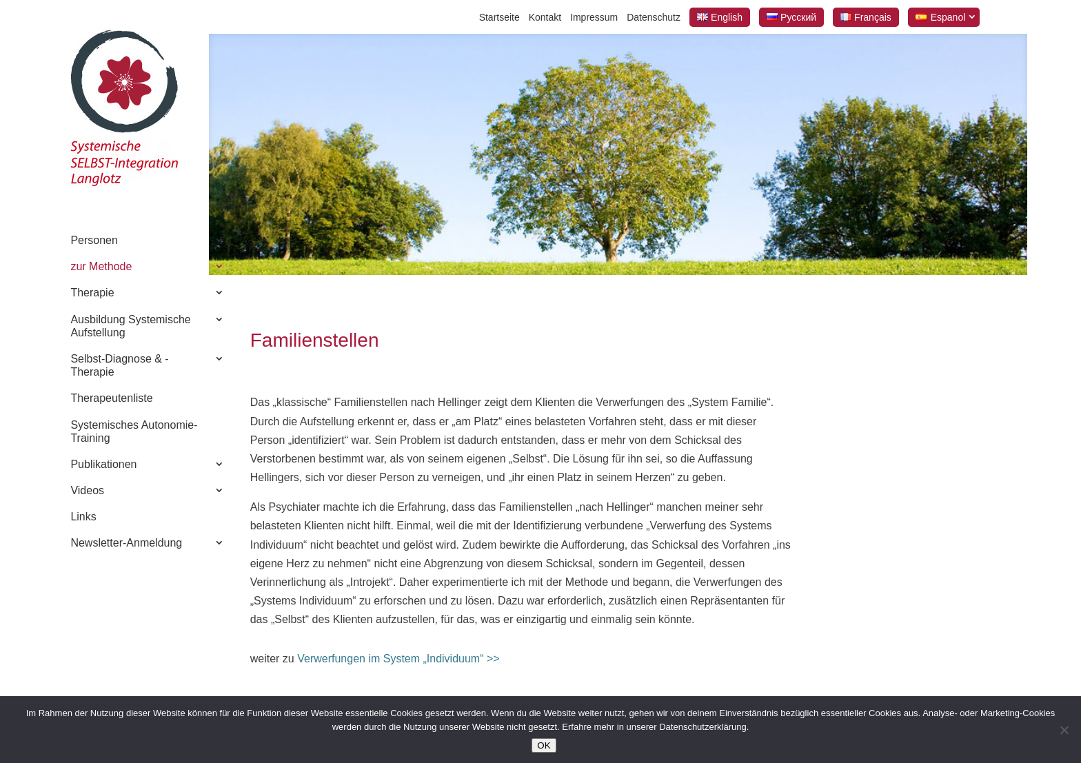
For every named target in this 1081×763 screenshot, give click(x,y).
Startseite (499, 17)
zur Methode (101, 266)
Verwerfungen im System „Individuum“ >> (397, 658)
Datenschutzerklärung (702, 727)
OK (543, 745)
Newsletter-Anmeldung (126, 543)
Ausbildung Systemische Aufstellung (130, 326)
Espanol (948, 17)
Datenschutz (653, 17)
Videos (87, 490)
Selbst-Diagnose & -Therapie (119, 365)
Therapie (92, 292)
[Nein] (1064, 730)
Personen (94, 240)
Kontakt (545, 17)
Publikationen (103, 464)
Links (83, 516)
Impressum (594, 17)
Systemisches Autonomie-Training (133, 431)
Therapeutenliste (111, 398)
